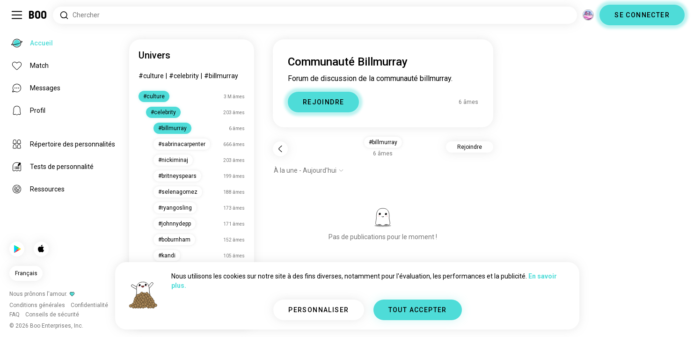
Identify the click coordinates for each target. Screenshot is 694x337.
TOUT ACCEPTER (417, 310)
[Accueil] (38, 14)
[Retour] (280, 148)
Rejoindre (469, 147)
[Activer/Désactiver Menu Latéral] (16, 15)
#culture (151, 76)
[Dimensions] (588, 15)
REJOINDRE (323, 102)
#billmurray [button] (383, 142)
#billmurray (221, 76)
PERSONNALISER (318, 310)
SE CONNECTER (642, 15)
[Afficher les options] (309, 170)
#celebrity (184, 76)
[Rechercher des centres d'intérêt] (315, 15)
